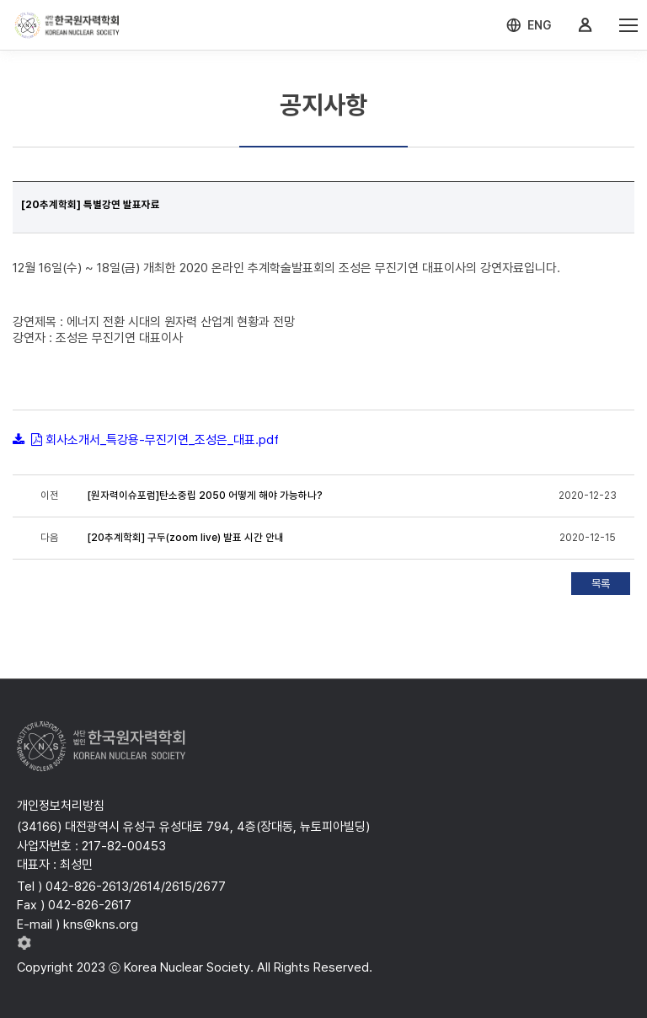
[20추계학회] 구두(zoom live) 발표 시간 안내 (186, 538)
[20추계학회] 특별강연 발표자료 (90, 205)
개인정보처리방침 (60, 805)
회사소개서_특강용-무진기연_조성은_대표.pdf (162, 439)
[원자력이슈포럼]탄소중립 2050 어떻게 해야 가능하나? (205, 495)
